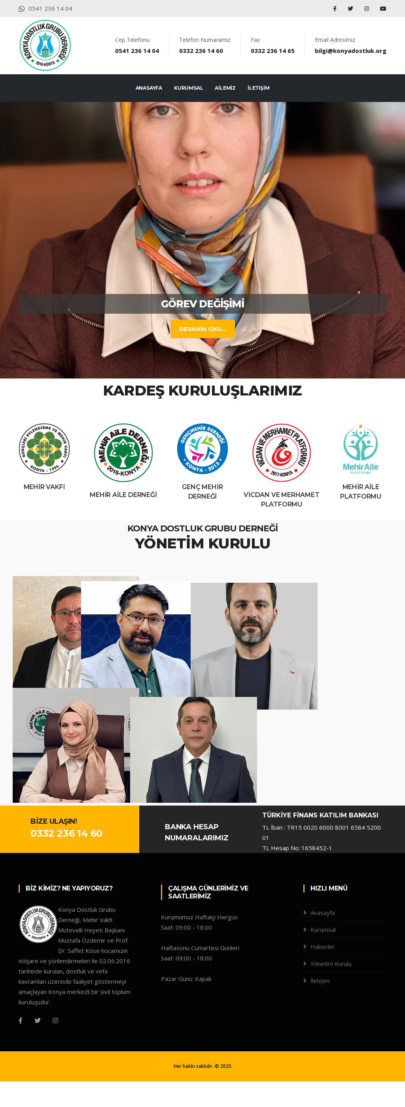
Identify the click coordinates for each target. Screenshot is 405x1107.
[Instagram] (55, 1046)
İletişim (319, 1006)
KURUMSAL (188, 88)
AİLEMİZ (225, 88)
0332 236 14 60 (66, 859)
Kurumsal (323, 955)
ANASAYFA (149, 88)
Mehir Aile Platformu (360, 491)
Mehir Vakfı (44, 487)
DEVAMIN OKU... (193, 329)
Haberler (322, 972)
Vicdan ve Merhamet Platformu (281, 499)
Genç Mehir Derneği (202, 491)
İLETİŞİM (258, 88)
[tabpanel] (202, 240)
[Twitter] (37, 1046)
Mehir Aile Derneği (123, 495)
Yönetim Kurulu (331, 989)
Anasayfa (322, 938)
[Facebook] (20, 1046)
